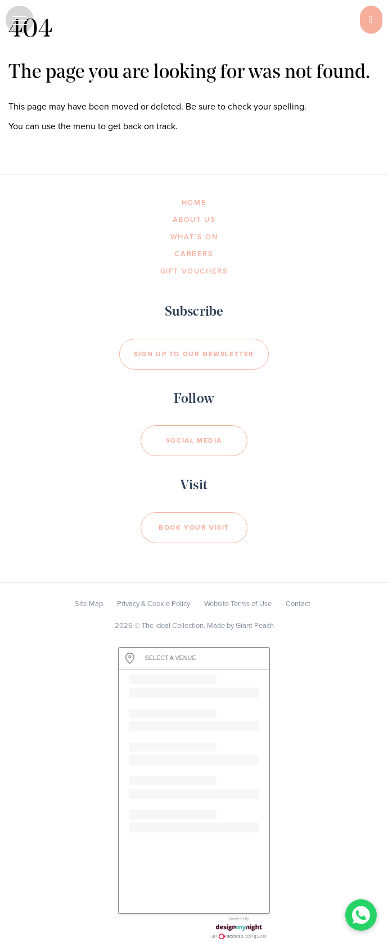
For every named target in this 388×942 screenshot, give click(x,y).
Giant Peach (255, 625)
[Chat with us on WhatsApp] (361, 915)
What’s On (194, 237)
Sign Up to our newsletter (194, 354)
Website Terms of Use (238, 603)
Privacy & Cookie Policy (153, 603)
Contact (298, 603)
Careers (193, 253)
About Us (194, 219)
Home (194, 202)
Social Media (194, 440)
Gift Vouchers (194, 271)
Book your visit (194, 527)
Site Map (89, 603)
